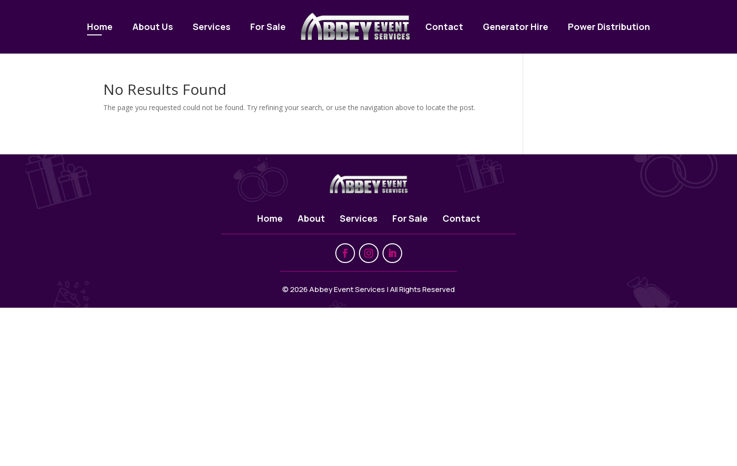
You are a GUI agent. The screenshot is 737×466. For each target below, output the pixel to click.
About (311, 218)
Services (212, 26)
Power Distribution (609, 26)
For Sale (268, 26)
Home (100, 26)
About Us (152, 26)
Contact (444, 26)
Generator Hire (515, 26)
